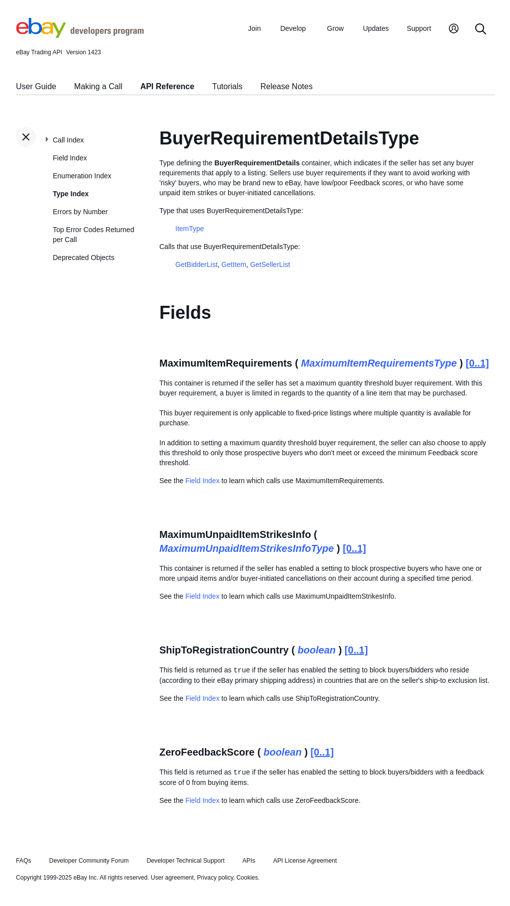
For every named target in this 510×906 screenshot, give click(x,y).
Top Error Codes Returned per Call (93, 235)
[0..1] (477, 363)
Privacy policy (215, 877)
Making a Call (98, 86)
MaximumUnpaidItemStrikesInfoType (246, 548)
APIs (249, 860)
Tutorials (227, 86)
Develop (293, 28)
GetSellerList (270, 264)
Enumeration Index (82, 176)
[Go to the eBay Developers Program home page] (80, 35)
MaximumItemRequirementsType (379, 363)
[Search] (480, 29)
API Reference (167, 86)
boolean (316, 650)
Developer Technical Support (185, 860)
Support (419, 28)
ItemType (189, 229)
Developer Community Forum (89, 860)
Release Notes (286, 86)
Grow (335, 28)
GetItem (234, 264)
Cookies (247, 877)
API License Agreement (305, 860)
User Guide (36, 86)
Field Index (70, 158)
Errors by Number (80, 212)
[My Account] (453, 29)
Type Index (71, 194)
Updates (376, 28)
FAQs (23, 860)
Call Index (68, 140)
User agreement (172, 877)
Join (254, 28)
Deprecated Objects (84, 257)
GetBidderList (196, 264)
